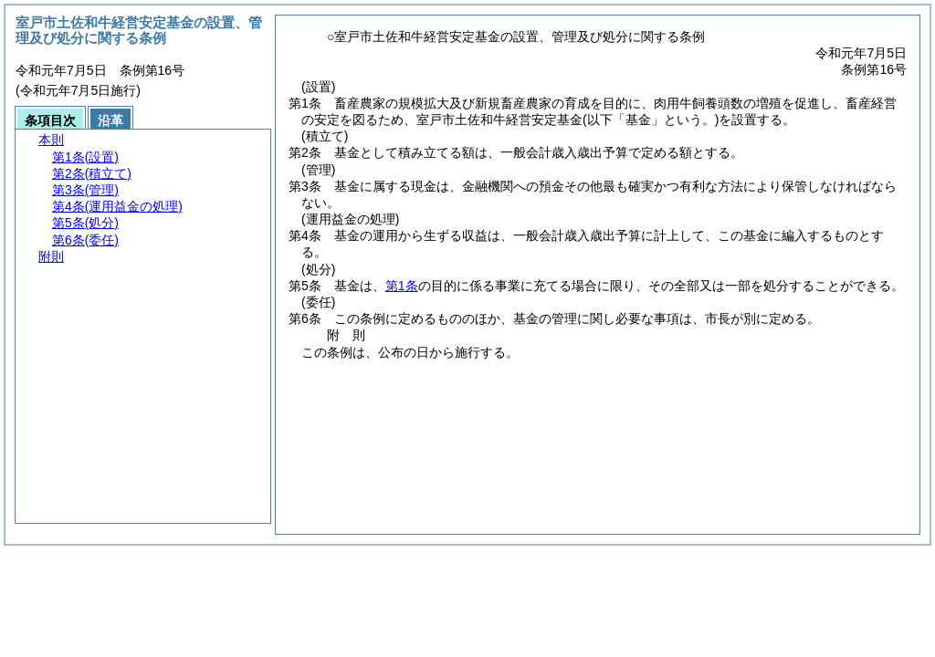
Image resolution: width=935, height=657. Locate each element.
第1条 (401, 285)
